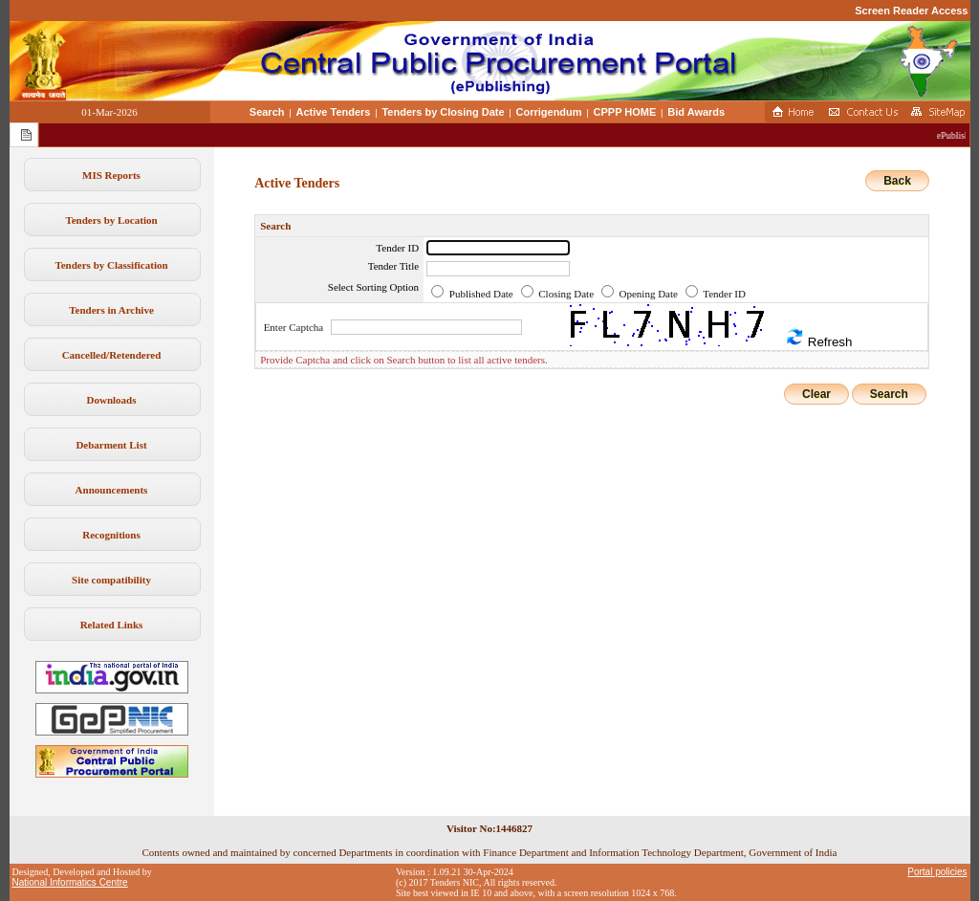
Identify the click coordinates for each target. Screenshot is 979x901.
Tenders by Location (111, 220)
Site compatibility (111, 579)
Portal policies (937, 872)
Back (897, 180)
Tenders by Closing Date (442, 112)
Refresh (818, 338)
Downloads (112, 400)
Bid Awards (696, 112)
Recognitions (111, 534)
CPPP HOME (625, 112)
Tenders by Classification (110, 265)
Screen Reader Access (911, 10)
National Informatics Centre (70, 882)
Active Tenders (332, 112)
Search (267, 112)
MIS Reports (111, 175)
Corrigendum (549, 112)
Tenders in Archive (111, 310)
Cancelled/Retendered (112, 355)
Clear (816, 394)
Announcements (112, 489)
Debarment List (111, 444)
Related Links (111, 624)
